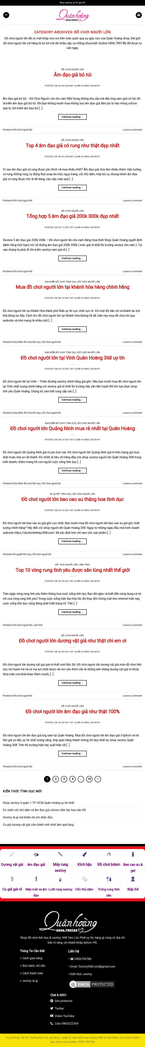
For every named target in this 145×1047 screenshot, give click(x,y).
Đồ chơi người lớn (72, 69)
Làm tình (84, 565)
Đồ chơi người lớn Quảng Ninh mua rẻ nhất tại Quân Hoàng (72, 428)
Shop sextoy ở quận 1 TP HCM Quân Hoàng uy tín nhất (38, 803)
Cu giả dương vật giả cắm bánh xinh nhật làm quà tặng (38, 824)
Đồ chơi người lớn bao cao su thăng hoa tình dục (72, 499)
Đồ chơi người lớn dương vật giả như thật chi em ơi (72, 641)
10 (89, 779)
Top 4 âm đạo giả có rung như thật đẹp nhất (72, 145)
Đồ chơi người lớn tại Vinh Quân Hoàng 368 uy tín (73, 358)
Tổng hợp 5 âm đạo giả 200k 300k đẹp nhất (72, 216)
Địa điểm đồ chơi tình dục (60, 282)
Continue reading (73, 117)
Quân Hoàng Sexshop (87, 86)
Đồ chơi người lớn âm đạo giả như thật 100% (72, 711)
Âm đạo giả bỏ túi (72, 75)
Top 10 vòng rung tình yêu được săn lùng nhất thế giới (72, 570)
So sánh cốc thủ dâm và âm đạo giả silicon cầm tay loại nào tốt (44, 810)
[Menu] (6, 15)
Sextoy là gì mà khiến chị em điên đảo (28, 817)
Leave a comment (132, 129)
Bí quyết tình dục (61, 494)
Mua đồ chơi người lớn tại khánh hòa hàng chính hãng (72, 287)
